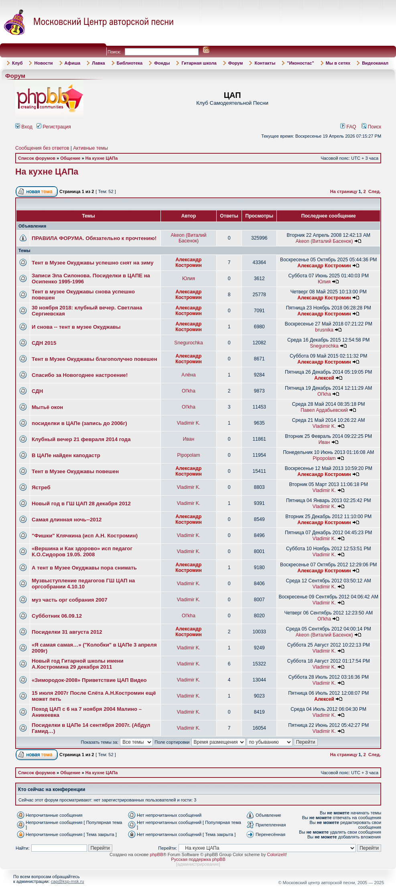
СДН (37, 391)
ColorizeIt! (277, 854)
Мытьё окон (47, 407)
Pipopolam (188, 455)
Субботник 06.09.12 (57, 616)
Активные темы (90, 148)
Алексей (324, 378)
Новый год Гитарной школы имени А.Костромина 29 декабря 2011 (78, 664)
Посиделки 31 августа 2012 (67, 632)
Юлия (188, 278)
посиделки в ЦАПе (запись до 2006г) (79, 423)
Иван (188, 439)
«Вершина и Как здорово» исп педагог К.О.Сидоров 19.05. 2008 (82, 551)
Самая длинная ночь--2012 (67, 520)
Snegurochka (188, 343)
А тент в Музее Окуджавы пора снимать (84, 568)
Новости (43, 63)
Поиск (371, 127)
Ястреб (41, 487)
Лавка (98, 63)
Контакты (264, 63)
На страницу (343, 191)
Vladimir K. (188, 423)
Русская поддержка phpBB (198, 859)
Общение (70, 158)
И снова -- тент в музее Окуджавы (76, 327)
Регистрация (54, 127)
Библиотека (130, 63)
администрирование (198, 864)
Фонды (162, 63)
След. (374, 191)
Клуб (17, 63)
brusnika (324, 330)
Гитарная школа (198, 63)
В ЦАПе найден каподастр (66, 455)
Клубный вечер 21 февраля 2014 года (81, 439)
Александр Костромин (188, 262)
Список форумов (36, 158)
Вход (23, 127)
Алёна (188, 375)
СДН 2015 (44, 343)
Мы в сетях (338, 63)
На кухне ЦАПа (101, 158)
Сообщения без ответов (42, 148)
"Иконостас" (300, 63)
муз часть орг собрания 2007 (69, 600)
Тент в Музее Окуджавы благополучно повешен (94, 359)
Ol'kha (188, 391)
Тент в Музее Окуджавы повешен (75, 471)
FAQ (348, 127)
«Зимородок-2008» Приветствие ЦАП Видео (89, 680)
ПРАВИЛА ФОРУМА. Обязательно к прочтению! (94, 238)
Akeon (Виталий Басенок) (188, 238)
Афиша (73, 63)
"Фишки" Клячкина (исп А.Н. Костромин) (85, 536)
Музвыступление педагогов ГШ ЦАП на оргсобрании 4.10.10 (83, 584)
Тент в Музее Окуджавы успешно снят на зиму (93, 263)
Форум (235, 63)
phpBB (156, 854)
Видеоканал (375, 63)
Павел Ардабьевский (324, 410)
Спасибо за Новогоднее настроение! (80, 375)
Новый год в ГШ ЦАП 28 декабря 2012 (81, 503)
